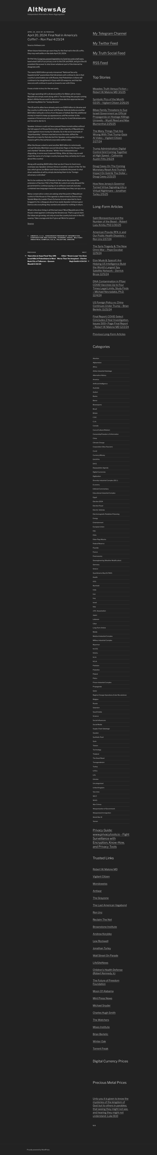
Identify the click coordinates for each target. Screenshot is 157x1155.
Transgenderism (99, 762)
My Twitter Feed (105, 43)
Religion (95, 699)
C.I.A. (42, 236)
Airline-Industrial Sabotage (102, 371)
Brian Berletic (100, 1034)
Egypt (95, 497)
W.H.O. (95, 800)
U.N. (94, 775)
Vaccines (96, 792)
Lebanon (96, 619)
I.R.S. (94, 581)
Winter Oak (99, 1041)
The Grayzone (101, 897)
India (94, 590)
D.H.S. (95, 464)
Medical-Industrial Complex (103, 636)
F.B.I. (94, 531)
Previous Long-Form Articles (109, 334)
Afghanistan (97, 363)
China (95, 438)
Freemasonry (97, 556)
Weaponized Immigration (102, 813)
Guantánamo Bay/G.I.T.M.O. (102, 573)
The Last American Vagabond (110, 905)
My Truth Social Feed (109, 53)
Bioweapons (97, 405)
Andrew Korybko (102, 933)
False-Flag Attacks (99, 539)
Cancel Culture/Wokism (101, 430)
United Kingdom (98, 788)
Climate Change (98, 443)
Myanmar (96, 645)
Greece (95, 569)
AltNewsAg (47, 9)
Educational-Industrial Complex (104, 493)
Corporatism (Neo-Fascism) (44, 237)
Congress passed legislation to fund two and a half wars (60, 59)
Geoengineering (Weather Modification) (107, 560)
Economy (62, 237)
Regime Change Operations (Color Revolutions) (110, 695)
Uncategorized (98, 783)
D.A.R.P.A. (96, 459)
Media (95, 632)
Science (96, 716)
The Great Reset (99, 758)
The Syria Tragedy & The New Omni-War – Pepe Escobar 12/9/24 (110, 250)
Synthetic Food (98, 737)
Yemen (95, 821)
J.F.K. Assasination (99, 611)
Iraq (94, 598)
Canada (95, 426)
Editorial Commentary (101, 489)
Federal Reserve (98, 543)
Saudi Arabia (97, 712)
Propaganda (97, 687)
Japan (95, 615)
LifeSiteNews (100, 962)
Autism (95, 392)
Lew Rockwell (100, 941)
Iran (94, 594)
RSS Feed (100, 63)
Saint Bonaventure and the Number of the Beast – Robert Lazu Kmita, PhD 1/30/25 (110, 221)
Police (95, 678)
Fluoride (96, 548)
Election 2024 (98, 501)
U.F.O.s (95, 771)
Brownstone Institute (105, 926)
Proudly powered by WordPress (38, 1150)
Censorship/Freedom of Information (62, 236)
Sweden (96, 733)
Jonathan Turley (102, 948)
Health (95, 577)
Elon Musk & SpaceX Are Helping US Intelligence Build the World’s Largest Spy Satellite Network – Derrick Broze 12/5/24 (109, 267)
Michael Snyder (101, 1005)
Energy (95, 518)
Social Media (97, 724)
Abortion (96, 358)
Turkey (95, 767)
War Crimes (97, 804)
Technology (97, 750)
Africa (95, 367)
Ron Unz (97, 912)
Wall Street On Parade (105, 955)
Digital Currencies (99, 472)
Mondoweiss (100, 883)
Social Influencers (99, 720)
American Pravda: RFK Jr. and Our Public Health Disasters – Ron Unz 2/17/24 (109, 235)
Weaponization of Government (104, 809)
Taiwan (95, 745)
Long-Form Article (99, 628)
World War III (97, 817)
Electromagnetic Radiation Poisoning (106, 514)
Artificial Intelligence (100, 384)
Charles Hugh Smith (104, 1012)
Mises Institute (101, 1027)
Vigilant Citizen (101, 876)
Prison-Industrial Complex (102, 682)
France (95, 552)
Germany (96, 565)
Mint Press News (102, 998)
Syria (94, 741)
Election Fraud (98, 506)
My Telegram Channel (109, 33)
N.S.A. (53, 239)
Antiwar (97, 890)
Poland (95, 674)
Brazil (95, 409)
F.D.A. (95, 535)
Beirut (95, 400)
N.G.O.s (95, 653)
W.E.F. (95, 796)
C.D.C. (95, 417)
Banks (95, 396)
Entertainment (98, 522)
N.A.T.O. (95, 649)
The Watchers (101, 1019)
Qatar (95, 691)
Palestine (61, 239)
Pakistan (96, 665)
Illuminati (96, 586)
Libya (95, 623)
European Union (98, 527)
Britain (95, 413)
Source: (31, 223)
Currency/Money (99, 455)
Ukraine (71, 239)
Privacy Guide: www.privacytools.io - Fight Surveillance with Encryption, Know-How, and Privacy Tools (111, 838)
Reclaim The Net (102, 919)
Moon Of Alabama (103, 991)
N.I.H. (95, 657)
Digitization (97, 476)
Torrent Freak (100, 1048)
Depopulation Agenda (100, 468)
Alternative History (99, 375)
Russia (95, 703)
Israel (70, 237)
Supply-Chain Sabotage (101, 729)
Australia (96, 388)
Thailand (96, 754)
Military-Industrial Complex (102, 640)
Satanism (96, 708)
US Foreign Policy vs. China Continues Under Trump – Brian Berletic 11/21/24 (111, 306)
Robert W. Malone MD (105, 869)
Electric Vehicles (99, 510)
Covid (95, 451)
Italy (94, 607)
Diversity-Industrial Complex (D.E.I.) (105, 480)
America (34, 236)
